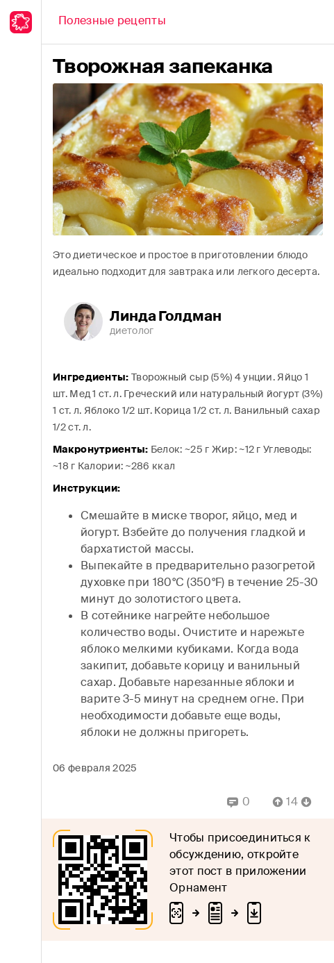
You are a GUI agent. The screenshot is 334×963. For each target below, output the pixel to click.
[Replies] (238, 802)
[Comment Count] (292, 802)
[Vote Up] (273, 802)
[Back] (112, 22)
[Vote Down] (310, 802)
